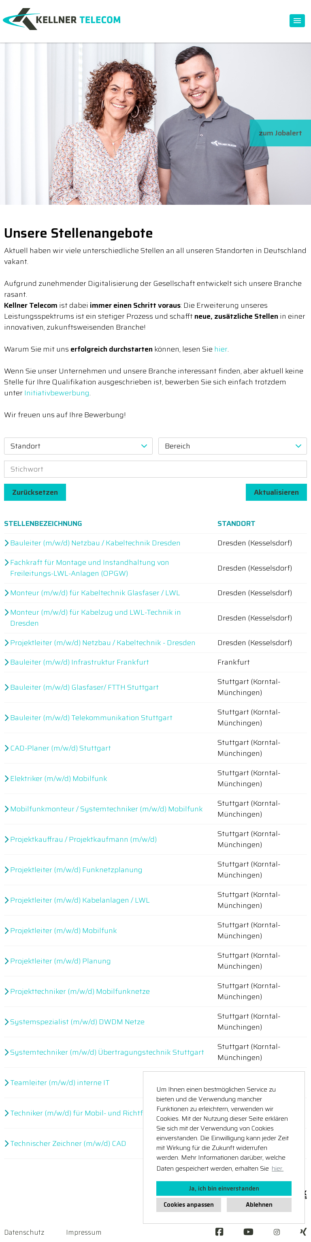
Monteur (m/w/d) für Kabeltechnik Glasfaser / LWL (95, 593)
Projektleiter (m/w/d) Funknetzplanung (76, 869)
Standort (236, 523)
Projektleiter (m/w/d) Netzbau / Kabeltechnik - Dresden (103, 642)
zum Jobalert (280, 133)
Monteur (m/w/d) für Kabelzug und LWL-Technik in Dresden (95, 618)
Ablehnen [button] (259, 1204)
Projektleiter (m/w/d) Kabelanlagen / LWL (80, 900)
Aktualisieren (276, 492)
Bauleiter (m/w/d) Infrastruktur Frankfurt (79, 662)
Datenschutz (24, 1232)
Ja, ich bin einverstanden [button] (224, 1188)
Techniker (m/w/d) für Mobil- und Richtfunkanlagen (96, 1113)
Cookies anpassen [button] (189, 1204)
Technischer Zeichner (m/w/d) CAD (68, 1143)
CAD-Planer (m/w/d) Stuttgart (60, 748)
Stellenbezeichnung (43, 523)
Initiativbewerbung (56, 393)
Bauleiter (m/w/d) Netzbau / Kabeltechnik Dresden (95, 543)
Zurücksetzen (35, 492)
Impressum (84, 1232)
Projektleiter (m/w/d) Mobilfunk (63, 930)
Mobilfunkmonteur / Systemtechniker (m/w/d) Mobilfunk (106, 809)
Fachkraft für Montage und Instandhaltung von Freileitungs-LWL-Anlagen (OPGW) (89, 568)
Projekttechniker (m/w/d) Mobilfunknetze (80, 991)
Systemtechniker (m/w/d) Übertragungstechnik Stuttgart (107, 1052)
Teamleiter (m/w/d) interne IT (60, 1082)
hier (221, 349)
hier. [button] (277, 1168)
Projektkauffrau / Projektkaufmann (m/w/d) (83, 839)
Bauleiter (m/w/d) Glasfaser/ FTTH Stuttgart (84, 687)
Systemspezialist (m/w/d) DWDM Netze (77, 1022)
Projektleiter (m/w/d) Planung (60, 961)
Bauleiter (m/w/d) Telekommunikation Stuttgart (91, 717)
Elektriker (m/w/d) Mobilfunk (58, 778)
